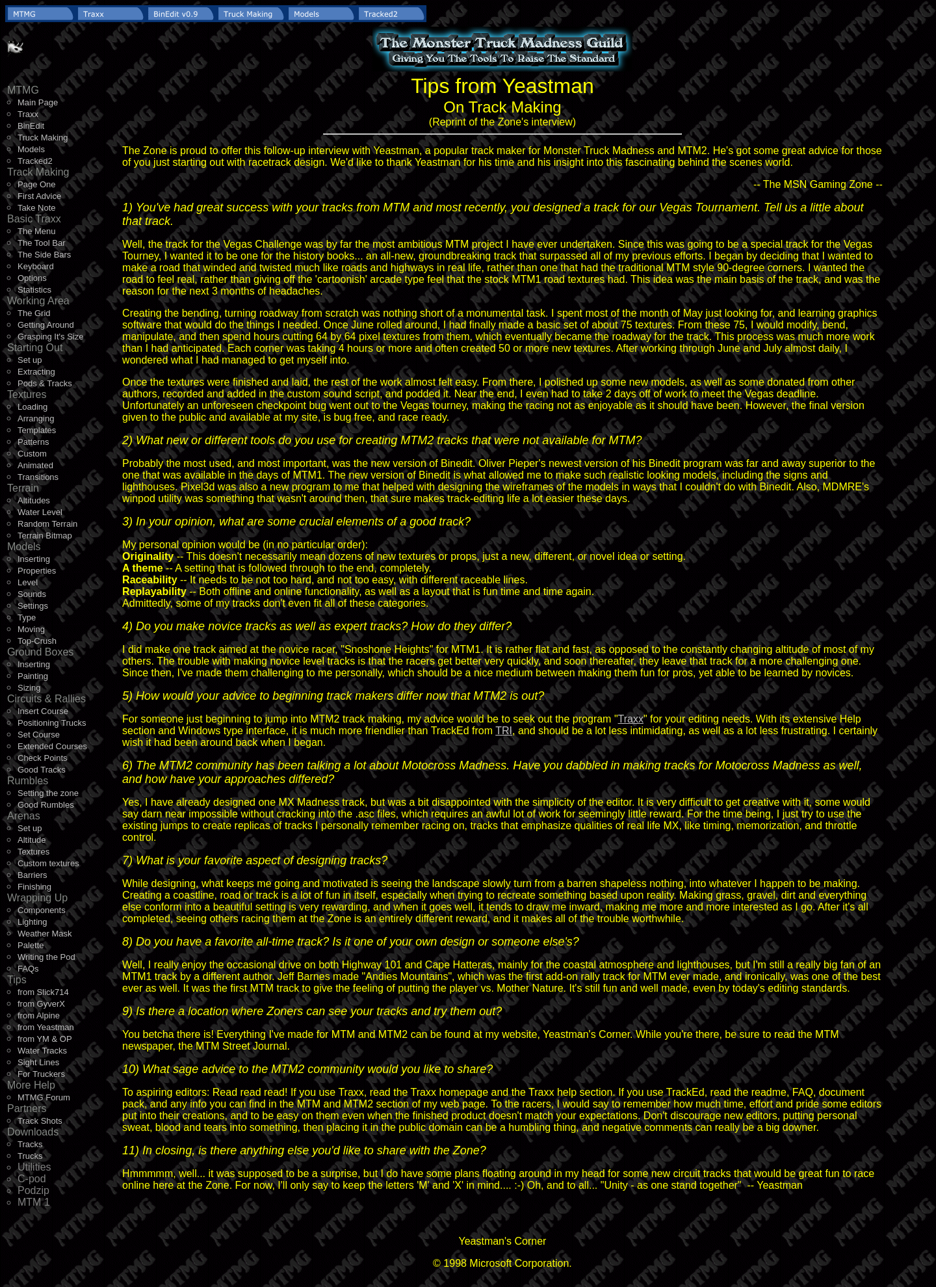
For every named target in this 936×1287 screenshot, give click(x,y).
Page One (37, 184)
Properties (37, 571)
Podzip (33, 1190)
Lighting (32, 922)
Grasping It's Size (50, 336)
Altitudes (34, 500)
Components (42, 910)
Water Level (40, 512)
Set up (30, 360)
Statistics (34, 290)
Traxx (28, 114)
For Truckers (41, 1074)
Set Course (39, 734)
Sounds (32, 594)
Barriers (32, 875)
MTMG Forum (44, 1097)
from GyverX (41, 1004)
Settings (33, 606)
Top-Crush (37, 641)
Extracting (36, 372)
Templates (37, 430)
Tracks (30, 1144)
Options (32, 278)
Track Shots (40, 1121)
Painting (33, 676)
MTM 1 (34, 1202)
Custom (32, 453)
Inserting (34, 559)
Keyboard (36, 266)
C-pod (32, 1178)
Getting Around (46, 325)
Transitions (38, 477)
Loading (32, 407)
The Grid (34, 313)
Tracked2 (35, 161)
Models (31, 149)
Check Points (43, 758)
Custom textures (48, 863)
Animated (35, 465)
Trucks (30, 1156)
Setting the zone (48, 793)
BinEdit (31, 126)
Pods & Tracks (45, 383)
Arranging (36, 418)
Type (27, 617)
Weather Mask (45, 933)
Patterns (33, 442)
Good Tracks (42, 770)
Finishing (34, 887)
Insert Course (43, 711)
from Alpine (39, 1015)
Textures (33, 851)
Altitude (32, 840)
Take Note (37, 208)
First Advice (39, 196)
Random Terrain (47, 524)
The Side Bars (44, 254)
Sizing (29, 688)
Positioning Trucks (52, 723)
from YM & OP (45, 1039)
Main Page (38, 102)
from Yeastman (46, 1027)
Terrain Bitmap (45, 535)
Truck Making (43, 137)
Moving (31, 629)
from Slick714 (43, 992)
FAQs (28, 969)
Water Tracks (42, 1050)
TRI (503, 730)
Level (28, 582)
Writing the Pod (46, 957)
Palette (31, 945)
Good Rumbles (46, 805)
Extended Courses (52, 746)
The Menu (37, 231)
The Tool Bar (41, 243)
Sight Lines (38, 1062)
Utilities (34, 1167)
